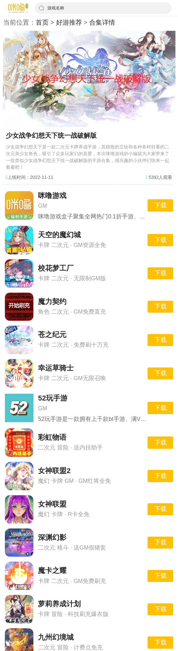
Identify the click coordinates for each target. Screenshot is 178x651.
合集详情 (102, 22)
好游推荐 (69, 22)
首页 (42, 22)
